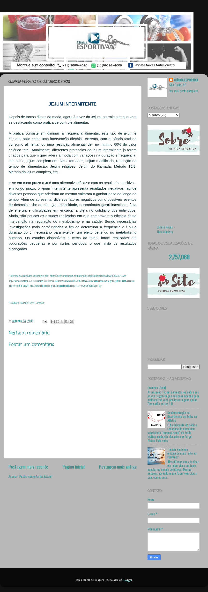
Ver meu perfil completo (183, 90)
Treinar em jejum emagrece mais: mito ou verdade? (181, 453)
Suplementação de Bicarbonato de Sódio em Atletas (182, 416)
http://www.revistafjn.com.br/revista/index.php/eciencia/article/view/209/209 (45, 281)
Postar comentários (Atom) (35, 476)
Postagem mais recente (28, 466)
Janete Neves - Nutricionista (166, 229)
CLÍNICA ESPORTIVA (186, 80)
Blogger (127, 580)
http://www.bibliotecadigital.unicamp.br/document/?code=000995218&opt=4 (65, 285)
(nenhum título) (157, 387)
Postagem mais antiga (118, 466)
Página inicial (73, 466)
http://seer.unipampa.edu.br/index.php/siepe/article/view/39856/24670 (88, 276)
